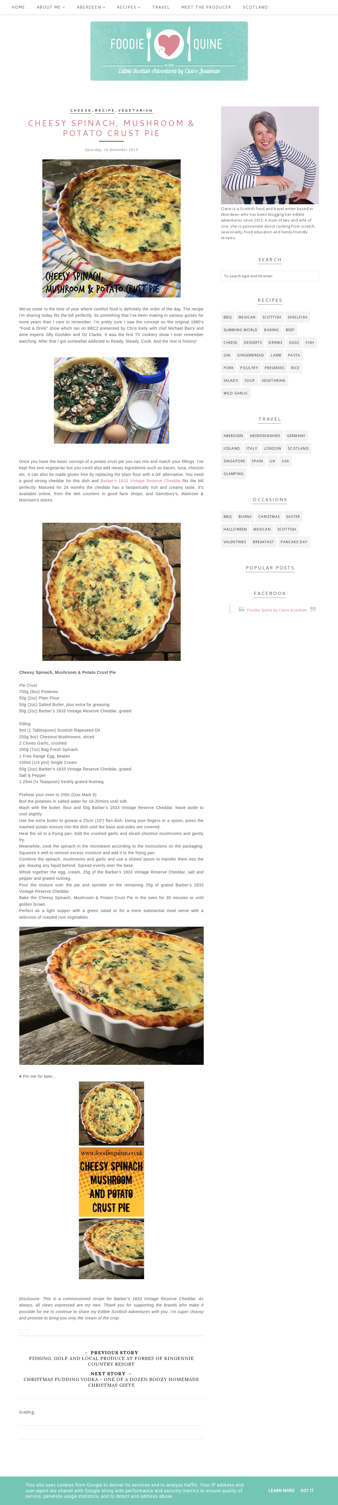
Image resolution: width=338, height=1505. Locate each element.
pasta (294, 355)
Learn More (282, 1490)
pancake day (294, 541)
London (272, 448)
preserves (275, 367)
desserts (253, 342)
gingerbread (250, 355)
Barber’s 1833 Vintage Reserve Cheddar (141, 480)
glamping (234, 473)
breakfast (263, 541)
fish (310, 342)
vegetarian (135, 110)
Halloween (235, 529)
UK (272, 461)
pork (229, 367)
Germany (296, 435)
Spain (257, 461)
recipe (105, 110)
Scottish (272, 317)
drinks (275, 342)
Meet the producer (206, 7)
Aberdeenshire (265, 435)
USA (286, 461)
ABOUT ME (51, 7)
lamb (276, 355)
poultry (249, 367)
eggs (294, 342)
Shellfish (297, 317)
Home (18, 7)
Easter (293, 516)
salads (231, 380)
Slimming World (241, 329)
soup (250, 380)
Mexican (247, 317)
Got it (307, 1490)
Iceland (232, 448)
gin (227, 355)
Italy (252, 448)
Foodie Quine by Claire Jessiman (277, 610)
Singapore (235, 461)
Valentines (235, 541)
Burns (245, 516)
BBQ (228, 317)
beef (290, 329)
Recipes (129, 7)
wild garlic (236, 393)
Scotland (255, 7)
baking (271, 329)
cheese (81, 110)
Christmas (269, 516)
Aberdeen (91, 7)
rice (295, 367)
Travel (161, 7)
